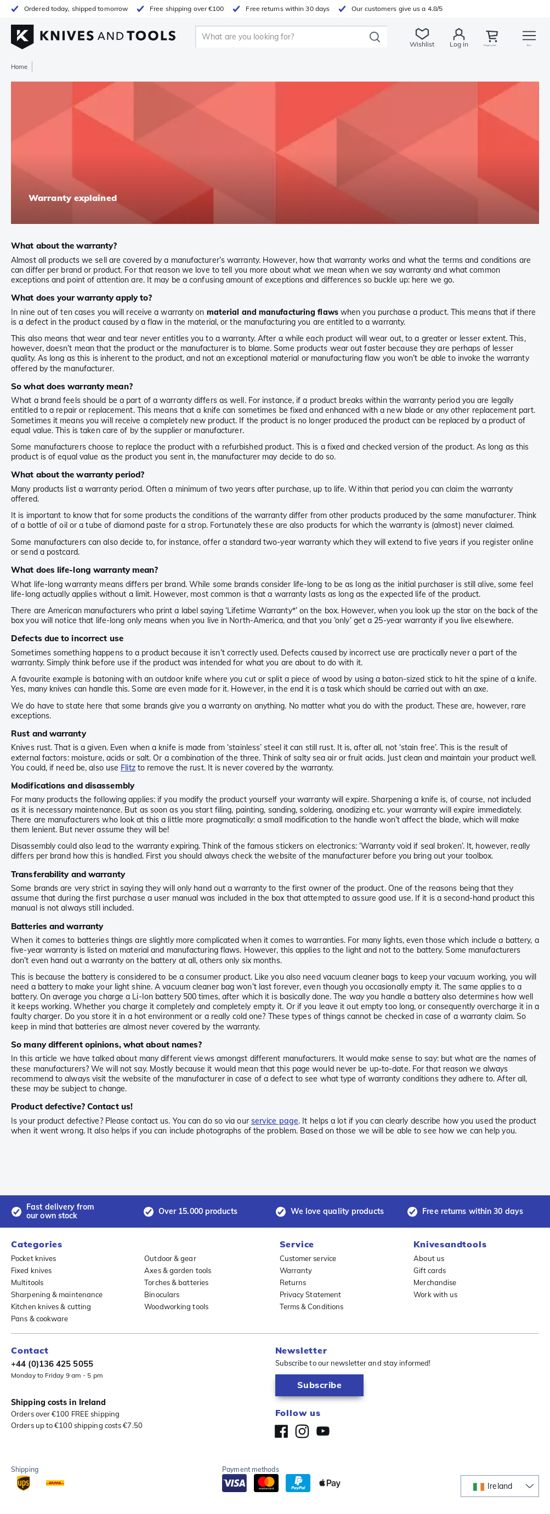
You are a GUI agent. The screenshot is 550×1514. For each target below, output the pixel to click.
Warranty (296, 1270)
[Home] (93, 33)
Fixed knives (31, 1270)
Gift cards (429, 1270)
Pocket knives (33, 1258)
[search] (269, 36)
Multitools (27, 1282)
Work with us (435, 1294)
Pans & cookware (40, 1318)
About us (428, 1258)
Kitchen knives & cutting (51, 1306)
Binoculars (161, 1294)
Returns (293, 1282)
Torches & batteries (176, 1282)
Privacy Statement (311, 1294)
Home (19, 67)
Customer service (308, 1258)
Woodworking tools (176, 1306)
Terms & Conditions (312, 1306)
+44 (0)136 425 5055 (52, 1363)
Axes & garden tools (177, 1270)
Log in (433, 44)
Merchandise (434, 1282)
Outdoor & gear (170, 1258)
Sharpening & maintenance (57, 1294)
